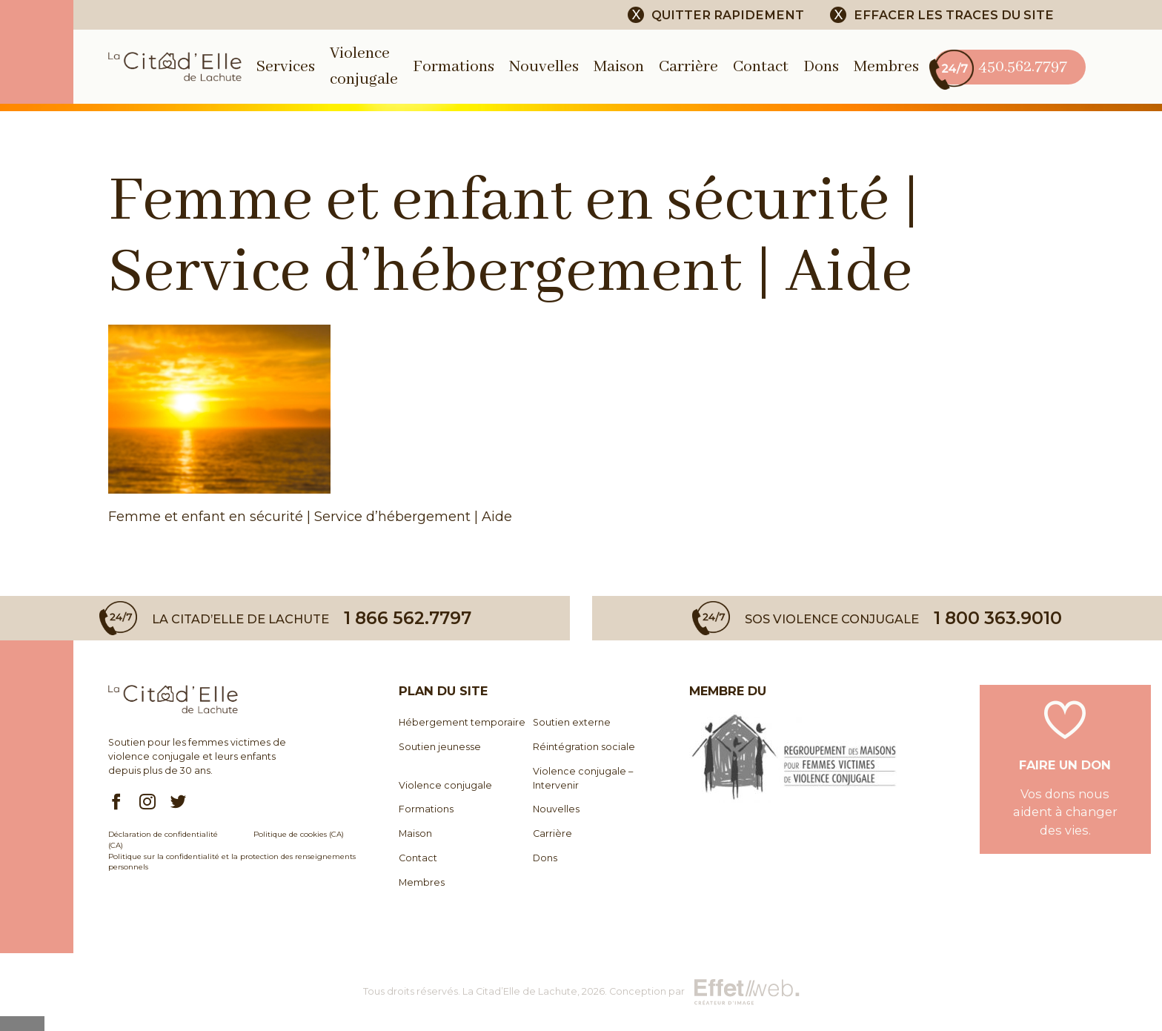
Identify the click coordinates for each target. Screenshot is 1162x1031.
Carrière (688, 66)
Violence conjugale (445, 785)
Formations (453, 66)
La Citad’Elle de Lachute (519, 991)
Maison (619, 66)
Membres (886, 66)
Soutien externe (572, 722)
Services (285, 66)
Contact (760, 66)
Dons (821, 66)
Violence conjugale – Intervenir (583, 778)
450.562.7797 (1000, 67)
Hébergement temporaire (462, 722)
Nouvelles (544, 66)
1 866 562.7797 (407, 617)
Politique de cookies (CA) (298, 833)
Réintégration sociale (584, 746)
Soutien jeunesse (440, 746)
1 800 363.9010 (998, 617)
